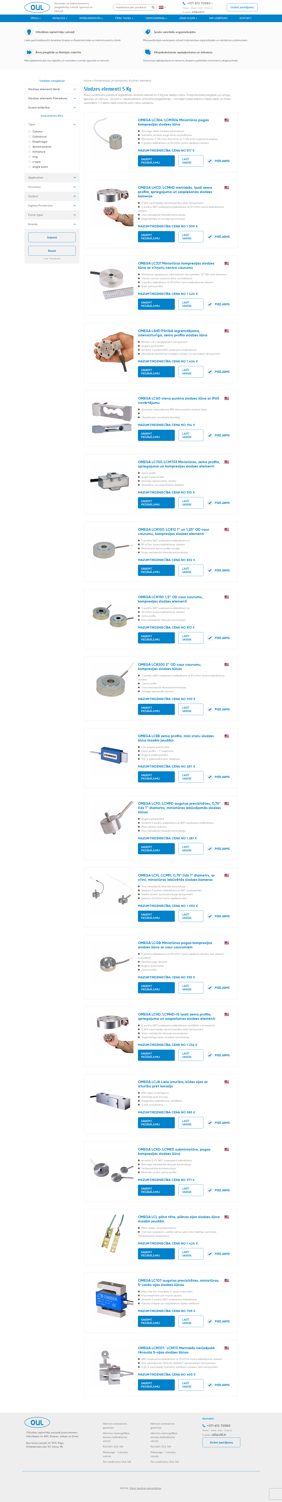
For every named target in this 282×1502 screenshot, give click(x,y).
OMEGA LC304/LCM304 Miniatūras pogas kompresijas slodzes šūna (173, 122)
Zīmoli (34, 18)
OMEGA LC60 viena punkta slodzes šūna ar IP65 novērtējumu (178, 400)
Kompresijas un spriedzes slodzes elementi (122, 80)
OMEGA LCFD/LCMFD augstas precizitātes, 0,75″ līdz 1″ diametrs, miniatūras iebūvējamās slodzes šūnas (179, 807)
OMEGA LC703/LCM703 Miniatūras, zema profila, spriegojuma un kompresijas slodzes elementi (179, 464)
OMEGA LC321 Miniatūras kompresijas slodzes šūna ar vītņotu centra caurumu (176, 265)
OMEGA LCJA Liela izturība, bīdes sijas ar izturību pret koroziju (173, 1084)
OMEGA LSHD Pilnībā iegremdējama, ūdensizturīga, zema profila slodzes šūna (172, 333)
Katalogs (59, 18)
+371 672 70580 (199, 3)
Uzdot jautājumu (242, 7)
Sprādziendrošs (90, 18)
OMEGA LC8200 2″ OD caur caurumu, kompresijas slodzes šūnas (169, 666)
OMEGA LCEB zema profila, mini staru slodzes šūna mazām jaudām (176, 738)
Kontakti (245, 18)
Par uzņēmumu (218, 18)
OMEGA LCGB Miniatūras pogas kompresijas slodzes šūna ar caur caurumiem (175, 945)
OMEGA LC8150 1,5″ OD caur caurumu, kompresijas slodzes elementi (170, 599)
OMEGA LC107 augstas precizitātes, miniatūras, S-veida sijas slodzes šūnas (178, 1282)
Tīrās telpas (123, 18)
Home (88, 80)
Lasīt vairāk (187, 160)
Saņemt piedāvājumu (150, 160)
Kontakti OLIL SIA (113, 1446)
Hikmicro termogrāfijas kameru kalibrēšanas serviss (116, 1437)
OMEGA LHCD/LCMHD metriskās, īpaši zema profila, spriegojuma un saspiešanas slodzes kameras (175, 191)
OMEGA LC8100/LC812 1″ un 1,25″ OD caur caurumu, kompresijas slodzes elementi (173, 531)
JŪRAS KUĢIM (187, 18)
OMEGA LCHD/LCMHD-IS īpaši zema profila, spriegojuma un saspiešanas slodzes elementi (176, 1016)
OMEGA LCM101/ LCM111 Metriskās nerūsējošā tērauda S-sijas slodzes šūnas (176, 1350)
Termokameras (155, 18)
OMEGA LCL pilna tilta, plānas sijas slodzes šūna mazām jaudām (179, 1219)
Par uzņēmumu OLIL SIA (117, 1461)
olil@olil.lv (198, 12)
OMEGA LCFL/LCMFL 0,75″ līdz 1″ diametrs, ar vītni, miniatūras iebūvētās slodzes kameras (176, 877)
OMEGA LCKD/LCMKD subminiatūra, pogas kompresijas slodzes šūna (174, 1151)
